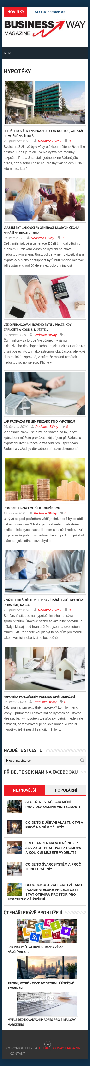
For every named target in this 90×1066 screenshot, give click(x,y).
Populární (66, 790)
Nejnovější (24, 790)
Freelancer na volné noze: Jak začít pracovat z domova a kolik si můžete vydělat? (53, 848)
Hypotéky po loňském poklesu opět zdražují (39, 697)
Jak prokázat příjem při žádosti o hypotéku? (39, 421)
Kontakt (17, 1053)
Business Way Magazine (61, 1048)
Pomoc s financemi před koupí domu (32, 508)
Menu (8, 53)
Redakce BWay (49, 141)
